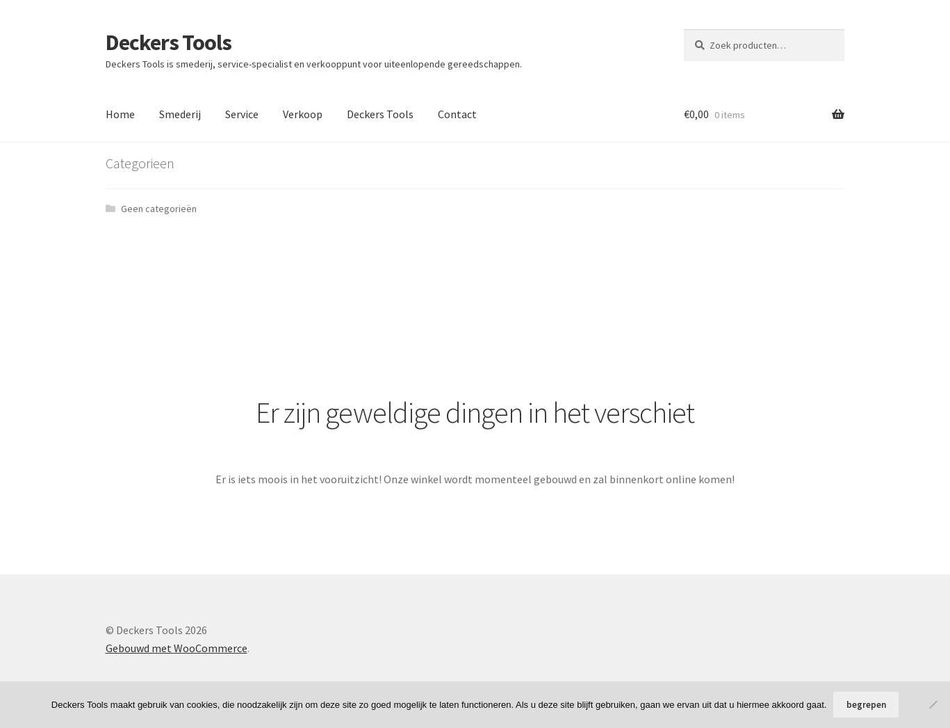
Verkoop (302, 114)
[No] (933, 704)
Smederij (180, 114)
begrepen (866, 705)
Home (120, 114)
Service (242, 114)
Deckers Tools (168, 42)
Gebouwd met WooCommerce (176, 648)
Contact (457, 114)
